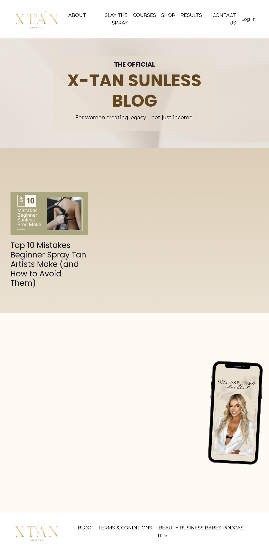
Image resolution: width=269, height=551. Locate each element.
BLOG (84, 528)
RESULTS (191, 15)
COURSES (144, 15)
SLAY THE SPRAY (116, 19)
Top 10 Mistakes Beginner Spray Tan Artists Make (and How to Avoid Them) (48, 264)
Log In (248, 19)
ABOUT (77, 15)
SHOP (168, 15)
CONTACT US (224, 19)
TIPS (162, 535)
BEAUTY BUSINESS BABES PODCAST (203, 528)
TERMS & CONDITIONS (125, 528)
